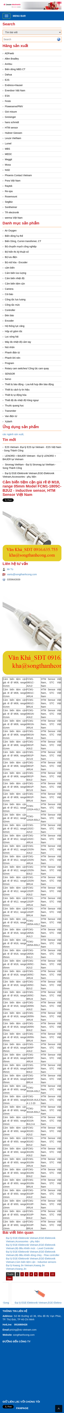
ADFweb (9, 53)
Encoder (9, 320)
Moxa (8, 164)
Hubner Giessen (13, 133)
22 (52, 1274)
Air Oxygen (11, 230)
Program (9, 363)
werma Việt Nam (14, 217)
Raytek (8, 186)
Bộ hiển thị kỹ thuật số (17, 251)
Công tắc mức (12, 304)
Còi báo (9, 294)
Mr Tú (10, 569)
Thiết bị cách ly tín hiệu (17, 389)
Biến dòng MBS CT (15, 69)
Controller (10, 310)
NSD (7, 170)
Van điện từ (11, 416)
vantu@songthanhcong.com (22, 574)
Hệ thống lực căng (15, 326)
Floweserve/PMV (14, 106)
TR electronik (12, 212)
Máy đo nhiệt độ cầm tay (18, 342)
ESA (7, 95)
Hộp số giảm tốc (13, 331)
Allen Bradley (12, 58)
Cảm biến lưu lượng (15, 273)
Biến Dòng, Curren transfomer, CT (23, 241)
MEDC (8, 154)
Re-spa (9, 191)
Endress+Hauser (14, 85)
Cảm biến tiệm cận (15, 283)
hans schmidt (12, 122)
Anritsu (8, 64)
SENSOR (10, 373)
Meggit (8, 159)
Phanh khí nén (12, 357)
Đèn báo (9, 315)
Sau (9, 1278)
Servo (8, 379)
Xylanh (8, 421)
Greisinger (10, 117)
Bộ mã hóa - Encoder (16, 262)
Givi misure (11, 111)
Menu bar (19, 16)
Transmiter (10, 410)
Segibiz (9, 201)
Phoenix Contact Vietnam (18, 175)
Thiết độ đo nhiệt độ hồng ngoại (22, 400)
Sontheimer (11, 207)
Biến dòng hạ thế (14, 236)
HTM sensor (11, 127)
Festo (8, 101)
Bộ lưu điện (11, 257)
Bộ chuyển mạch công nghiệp (21, 246)
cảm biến (10, 267)
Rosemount (11, 196)
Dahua (8, 74)
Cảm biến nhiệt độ (14, 278)
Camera (9, 289)
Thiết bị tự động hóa (15, 395)
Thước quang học (14, 405)
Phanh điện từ (12, 352)
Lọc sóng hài (12, 336)
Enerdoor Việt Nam (15, 90)
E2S (7, 80)
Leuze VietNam (13, 138)
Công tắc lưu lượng (15, 299)
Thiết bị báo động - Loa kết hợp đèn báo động (29, 384)
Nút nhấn (10, 347)
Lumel (8, 143)
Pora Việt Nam (12, 180)
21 (46, 1274)
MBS (7, 148)
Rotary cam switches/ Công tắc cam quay (27, 368)
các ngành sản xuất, (13, 434)
